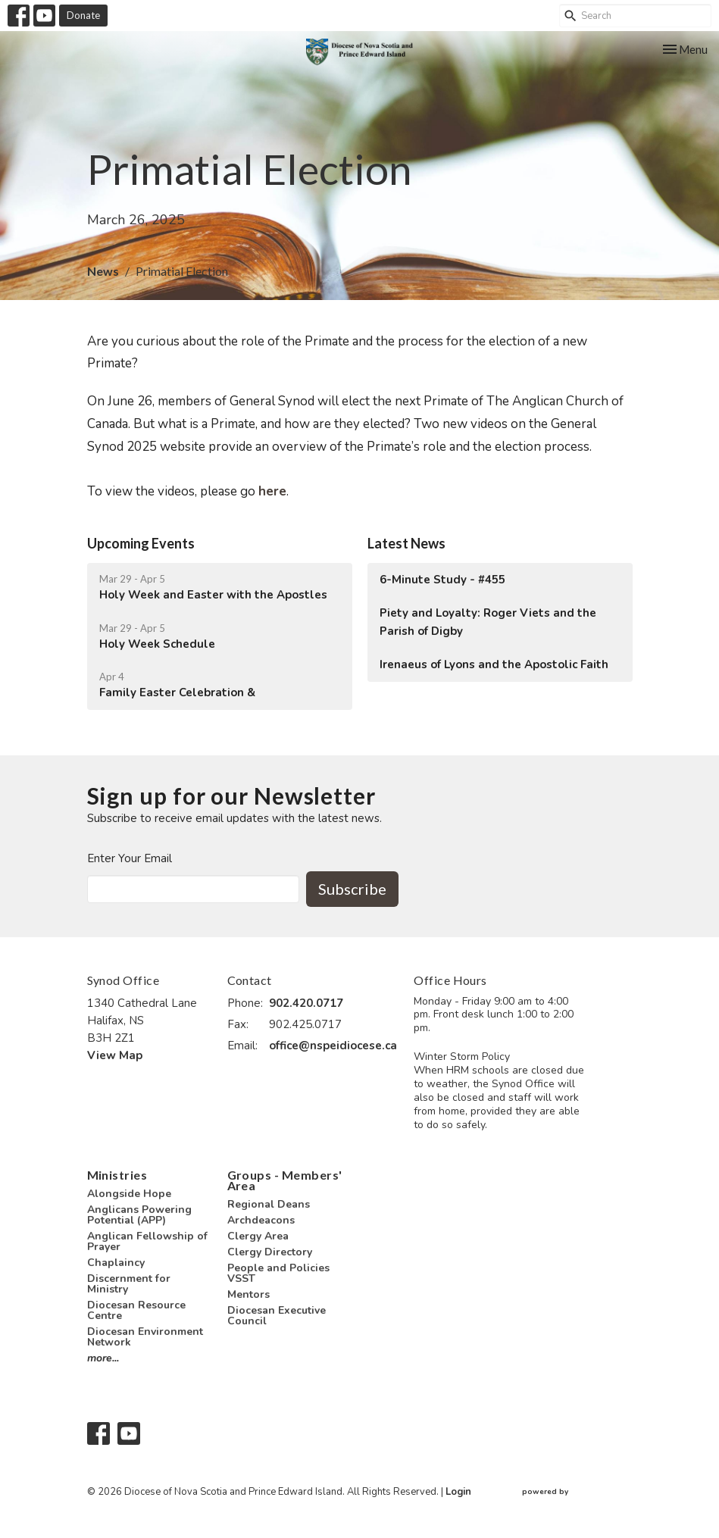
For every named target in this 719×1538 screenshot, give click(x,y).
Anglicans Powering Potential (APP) (139, 1214)
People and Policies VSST (278, 1273)
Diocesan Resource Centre (136, 1310)
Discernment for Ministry (128, 1283)
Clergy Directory (269, 1252)
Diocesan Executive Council (276, 1315)
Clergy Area (258, 1236)
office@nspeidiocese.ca (333, 1045)
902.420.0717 (306, 1003)
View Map (114, 1055)
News (103, 271)
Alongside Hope (129, 1193)
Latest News (406, 543)
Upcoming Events (141, 543)
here (272, 491)
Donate (83, 15)
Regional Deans (268, 1204)
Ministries (117, 1175)
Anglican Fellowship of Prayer (147, 1241)
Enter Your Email (129, 858)
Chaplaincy (116, 1262)
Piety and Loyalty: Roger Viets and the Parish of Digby (488, 621)
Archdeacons (261, 1220)
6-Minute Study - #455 (442, 579)
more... (103, 1358)
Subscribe (352, 889)
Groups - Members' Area (284, 1180)
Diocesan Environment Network (145, 1336)
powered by (577, 1492)
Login (458, 1492)
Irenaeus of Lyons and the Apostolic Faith (494, 664)
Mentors (248, 1294)
